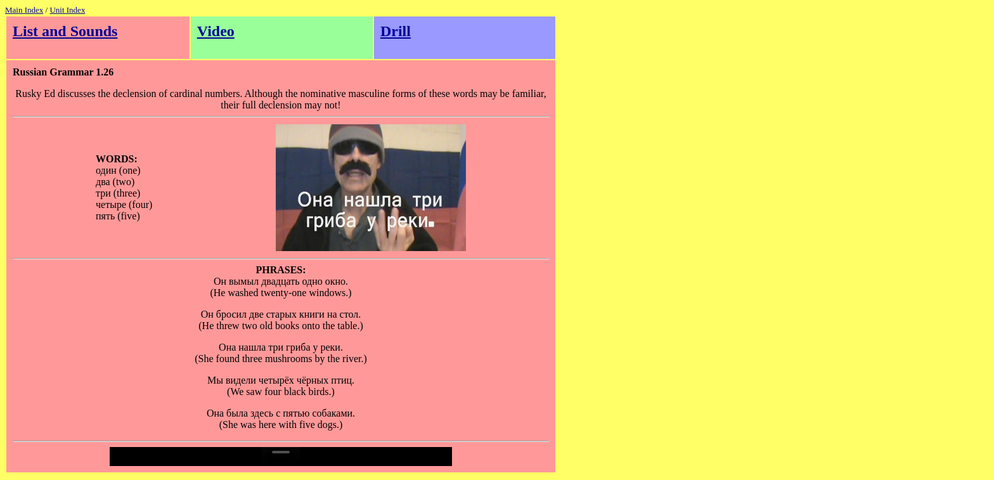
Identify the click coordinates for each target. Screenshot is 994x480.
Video (216, 31)
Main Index (24, 10)
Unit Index (67, 10)
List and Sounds (65, 31)
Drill (395, 31)
